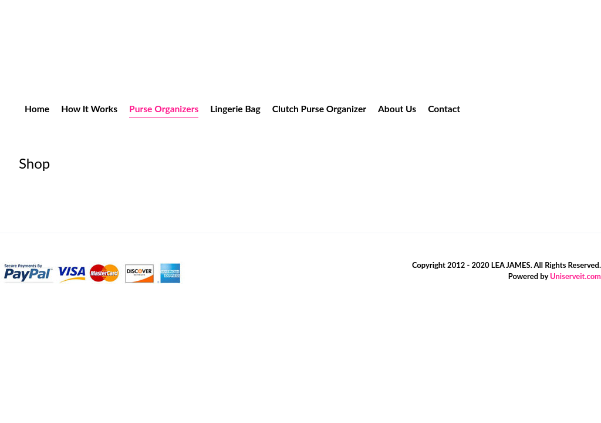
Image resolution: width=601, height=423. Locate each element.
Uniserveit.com (575, 276)
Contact (444, 108)
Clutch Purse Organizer (319, 108)
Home (37, 108)
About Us (397, 108)
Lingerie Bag (235, 108)
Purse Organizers (163, 108)
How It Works (89, 108)
